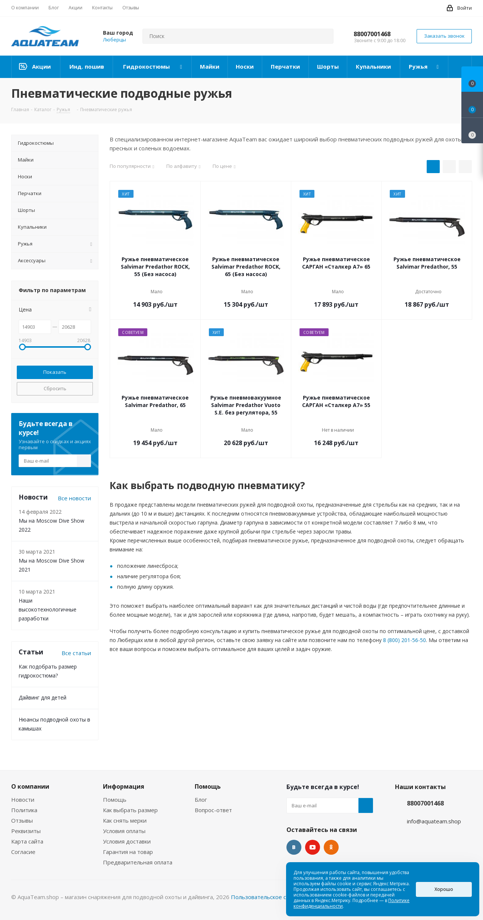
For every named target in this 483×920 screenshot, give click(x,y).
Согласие (23, 851)
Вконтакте (293, 847)
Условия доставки (127, 841)
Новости (22, 799)
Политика (24, 810)
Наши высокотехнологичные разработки (47, 609)
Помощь (114, 799)
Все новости (74, 498)
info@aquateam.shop (434, 821)
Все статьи (76, 653)
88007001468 (372, 34)
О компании (30, 786)
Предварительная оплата (137, 862)
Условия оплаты (124, 831)
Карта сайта (27, 841)
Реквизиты (26, 831)
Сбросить (55, 388)
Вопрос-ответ (213, 810)
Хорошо (444, 889)
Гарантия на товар (128, 851)
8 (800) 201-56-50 (404, 640)
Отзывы (22, 820)
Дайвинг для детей (42, 697)
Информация (123, 786)
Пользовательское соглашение (273, 897)
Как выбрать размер (130, 810)
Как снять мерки (125, 820)
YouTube (312, 847)
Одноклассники (331, 847)
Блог (201, 799)
